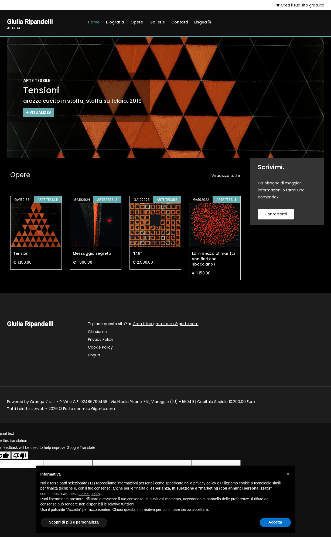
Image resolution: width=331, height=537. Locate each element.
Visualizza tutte (225, 175)
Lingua (202, 22)
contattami (276, 214)
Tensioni (21, 253)
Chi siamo (97, 331)
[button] (288, 474)
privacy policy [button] (204, 483)
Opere (137, 22)
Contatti (179, 22)
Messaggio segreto (92, 253)
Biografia (115, 22)
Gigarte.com (103, 408)
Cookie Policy (100, 347)
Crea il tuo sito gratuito (300, 5)
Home (94, 22)
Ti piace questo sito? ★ (143, 323)
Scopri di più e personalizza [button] (74, 522)
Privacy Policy (100, 339)
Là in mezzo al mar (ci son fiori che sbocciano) (213, 259)
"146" (137, 253)
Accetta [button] (275, 522)
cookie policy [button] (89, 493)
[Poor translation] (19, 455)
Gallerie (157, 22)
